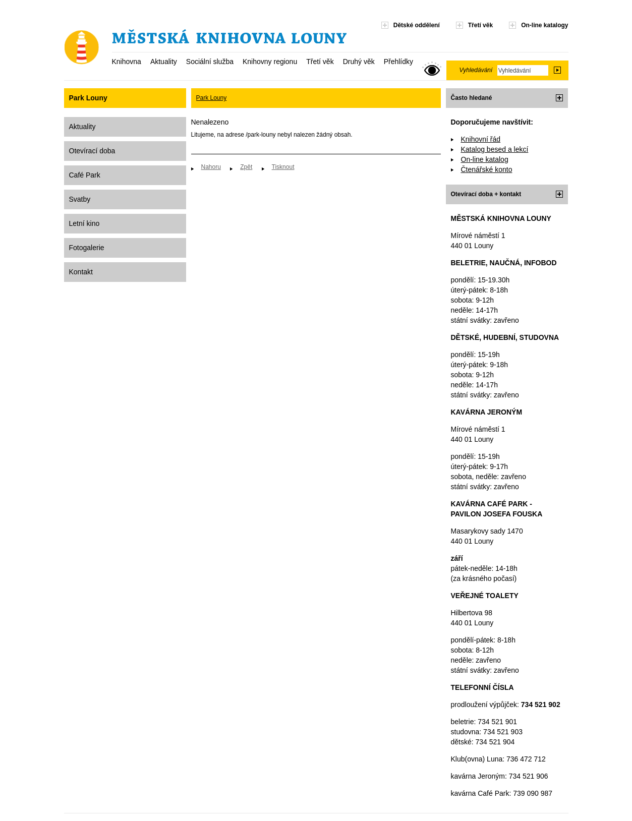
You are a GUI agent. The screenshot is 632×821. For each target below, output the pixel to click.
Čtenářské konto (486, 169)
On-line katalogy (544, 25)
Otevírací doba (92, 151)
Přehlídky (398, 61)
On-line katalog (484, 159)
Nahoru (211, 166)
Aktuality (163, 61)
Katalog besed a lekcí (495, 149)
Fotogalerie (86, 248)
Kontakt (81, 272)
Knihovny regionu (270, 61)
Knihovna (126, 61)
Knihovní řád (481, 139)
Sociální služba (210, 61)
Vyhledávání (476, 70)
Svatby (80, 199)
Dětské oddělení (416, 25)
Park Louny (211, 97)
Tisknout (283, 166)
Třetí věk (319, 61)
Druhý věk (359, 61)
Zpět (246, 166)
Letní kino (84, 223)
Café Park (84, 175)
